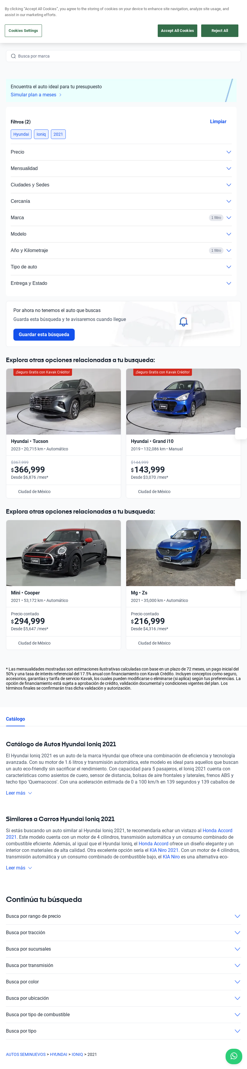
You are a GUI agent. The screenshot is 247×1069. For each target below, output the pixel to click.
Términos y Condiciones (182, 1036)
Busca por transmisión (123, 792)
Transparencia (223, 1036)
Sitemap (19, 1042)
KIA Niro (171, 683)
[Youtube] (39, 990)
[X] (53, 990)
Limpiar (218, 121)
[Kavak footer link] (22, 939)
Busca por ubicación (123, 824)
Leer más (19, 619)
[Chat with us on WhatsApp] (233, 1056)
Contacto (133, 965)
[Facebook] (10, 990)
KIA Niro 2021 (164, 676)
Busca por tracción (123, 759)
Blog (129, 938)
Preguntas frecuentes (145, 911)
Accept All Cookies (177, 30)
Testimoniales (137, 924)
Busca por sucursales (123, 775)
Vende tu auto (78, 938)
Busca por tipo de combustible (123, 841)
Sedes (70, 965)
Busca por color (123, 808)
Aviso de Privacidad (136, 1036)
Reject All (220, 30)
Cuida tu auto (77, 952)
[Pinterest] (96, 990)
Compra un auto (80, 911)
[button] (21, 134)
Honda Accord (153, 670)
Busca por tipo (123, 857)
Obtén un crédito (80, 924)
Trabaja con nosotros (144, 952)
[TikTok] (82, 990)
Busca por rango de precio (123, 742)
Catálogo (15, 545)
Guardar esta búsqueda (44, 334)
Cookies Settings (23, 30)
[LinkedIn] (68, 990)
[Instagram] (25, 990)
